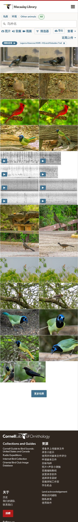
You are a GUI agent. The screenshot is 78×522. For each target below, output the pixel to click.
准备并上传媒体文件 (53, 449)
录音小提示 (48, 452)
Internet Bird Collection (15, 459)
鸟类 (5, 16)
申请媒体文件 (49, 459)
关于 (6, 492)
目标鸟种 (47, 463)
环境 (14, 16)
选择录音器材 (49, 478)
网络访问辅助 (49, 495)
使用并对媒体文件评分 (54, 456)
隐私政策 (47, 499)
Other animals (28, 16)
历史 (5, 497)
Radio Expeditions (12, 455)
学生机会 (47, 485)
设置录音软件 (49, 474)
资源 (45, 443)
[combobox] (41, 23)
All (41, 16)
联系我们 (8, 505)
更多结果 (39, 393)
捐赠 (7, 513)
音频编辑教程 (49, 470)
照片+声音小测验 (51, 467)
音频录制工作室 (50, 482)
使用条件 (47, 503)
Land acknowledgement (54, 492)
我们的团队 (9, 501)
